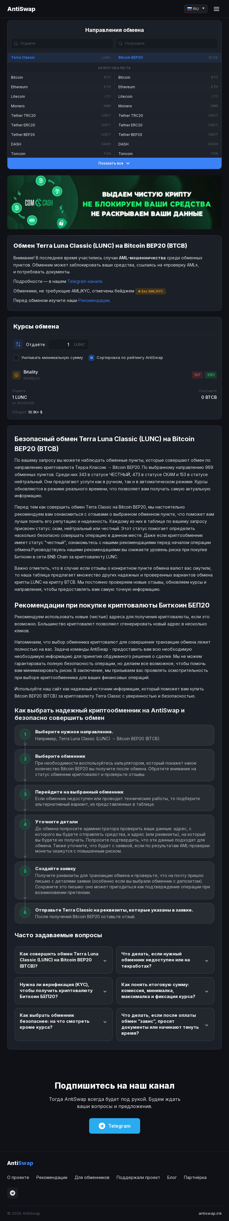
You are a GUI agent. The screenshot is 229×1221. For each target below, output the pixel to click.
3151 (210, 375)
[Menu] (216, 9)
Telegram (115, 1126)
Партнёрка (195, 1177)
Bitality (31, 371)
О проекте (18, 1177)
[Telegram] (12, 1193)
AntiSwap (21, 9)
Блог (172, 1177)
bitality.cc (32, 378)
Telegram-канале (84, 281)
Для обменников (92, 1177)
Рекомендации (93, 300)
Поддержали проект (138, 1177)
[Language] (196, 8)
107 (197, 375)
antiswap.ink (210, 1213)
